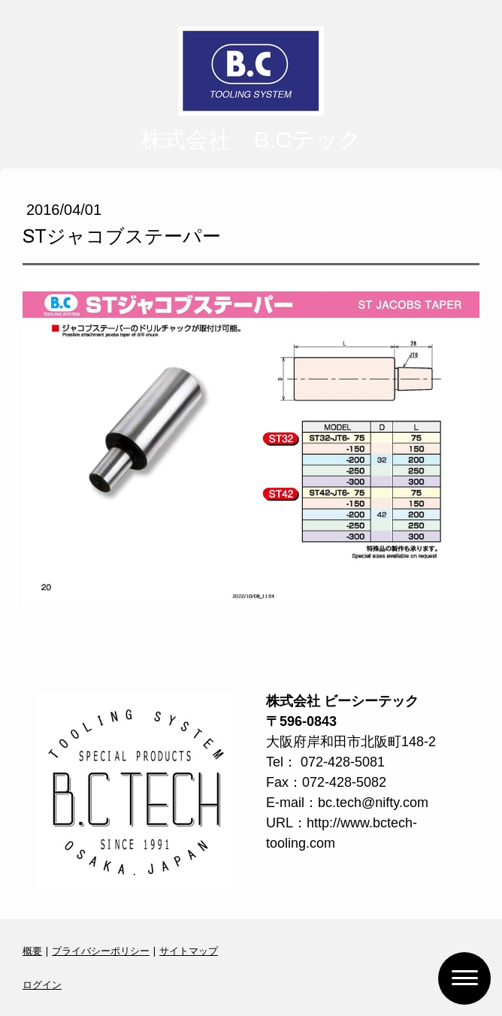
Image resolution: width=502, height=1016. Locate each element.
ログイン (42, 984)
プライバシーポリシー (101, 950)
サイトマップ (188, 950)
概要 (32, 950)
